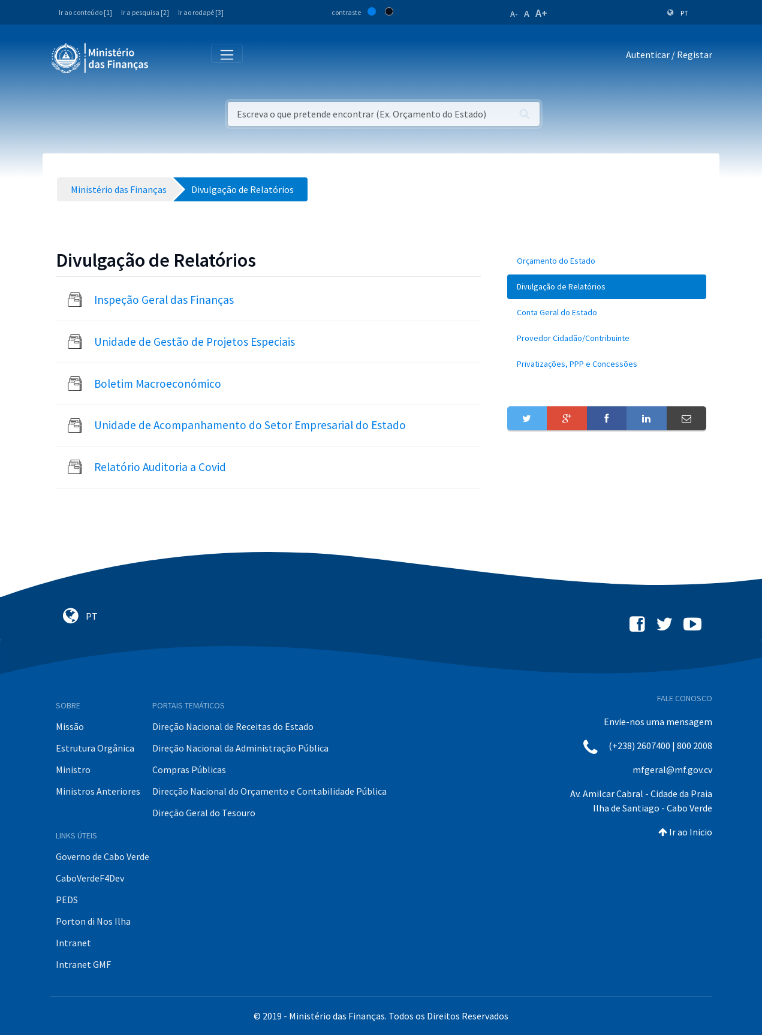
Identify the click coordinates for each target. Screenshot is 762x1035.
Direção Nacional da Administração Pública (240, 748)
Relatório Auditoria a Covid (160, 467)
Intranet (73, 943)
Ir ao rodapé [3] (201, 12)
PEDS (67, 900)
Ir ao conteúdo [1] (85, 12)
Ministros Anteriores (98, 791)
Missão (70, 726)
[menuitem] (606, 261)
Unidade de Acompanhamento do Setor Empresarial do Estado (250, 425)
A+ (541, 13)
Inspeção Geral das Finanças (164, 299)
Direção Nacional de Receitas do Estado (233, 726)
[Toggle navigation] (167, 57)
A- (514, 13)
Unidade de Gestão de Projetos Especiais (194, 341)
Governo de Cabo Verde (102, 856)
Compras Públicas (189, 770)
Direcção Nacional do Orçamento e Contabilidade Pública (269, 791)
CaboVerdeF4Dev (90, 878)
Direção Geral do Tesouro (203, 813)
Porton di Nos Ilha (93, 921)
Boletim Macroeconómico (157, 383)
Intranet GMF (83, 964)
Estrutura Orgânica (95, 748)
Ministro (73, 770)
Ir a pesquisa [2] (145, 12)
